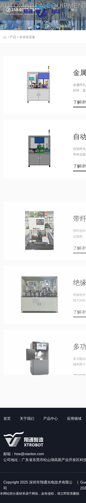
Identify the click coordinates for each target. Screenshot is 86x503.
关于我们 (27, 418)
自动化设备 (25, 37)
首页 (7, 418)
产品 (11, 37)
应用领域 (74, 418)
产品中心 (50, 418)
